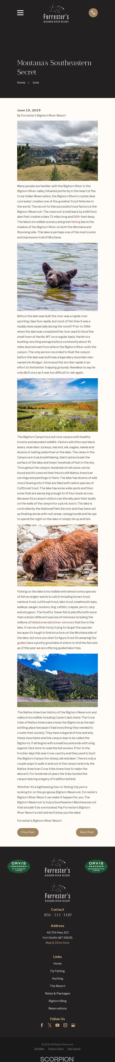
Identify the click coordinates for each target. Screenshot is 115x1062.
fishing (75, 222)
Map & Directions (57, 942)
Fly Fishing (57, 971)
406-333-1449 (57, 914)
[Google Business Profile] (73, 1025)
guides (21, 643)
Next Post (87, 832)
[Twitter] (50, 1025)
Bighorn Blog (58, 1001)
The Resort (57, 986)
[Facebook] (42, 1025)
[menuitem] (39, 1049)
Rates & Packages (57, 993)
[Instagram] (65, 1025)
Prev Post (28, 832)
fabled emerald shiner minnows (52, 622)
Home (57, 963)
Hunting (57, 978)
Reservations (57, 1008)
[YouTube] (57, 1025)
